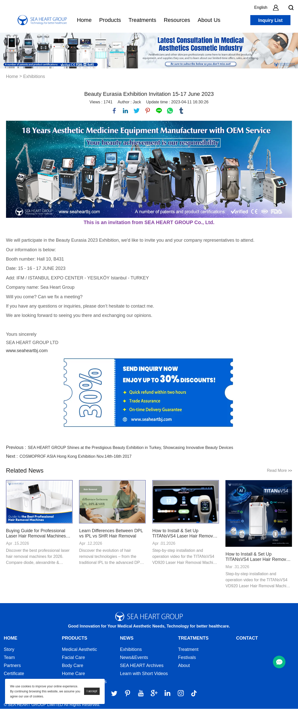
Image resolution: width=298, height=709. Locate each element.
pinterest (147, 110)
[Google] (154, 693)
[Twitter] (114, 693)
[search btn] (291, 7)
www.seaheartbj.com (27, 350)
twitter (136, 110)
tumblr (181, 110)
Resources (177, 20)
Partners (12, 665)
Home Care (73, 673)
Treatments (142, 20)
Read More (279, 470)
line (159, 110)
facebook (114, 110)
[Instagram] (181, 693)
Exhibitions (34, 76)
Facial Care (73, 657)
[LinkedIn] (167, 693)
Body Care (72, 665)
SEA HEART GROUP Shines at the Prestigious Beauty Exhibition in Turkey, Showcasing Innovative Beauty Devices (130, 447)
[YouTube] (141, 693)
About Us (209, 20)
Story (9, 649)
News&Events (134, 657)
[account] (275, 7)
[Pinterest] (128, 693)
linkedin (125, 110)
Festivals (187, 657)
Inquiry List (270, 20)
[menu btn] (279, 662)
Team (9, 657)
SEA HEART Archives (141, 665)
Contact (247, 638)
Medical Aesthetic (79, 649)
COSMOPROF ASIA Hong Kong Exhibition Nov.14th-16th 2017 (76, 456)
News (127, 638)
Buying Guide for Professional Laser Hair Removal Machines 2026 (36, 533)
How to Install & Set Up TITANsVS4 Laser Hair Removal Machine (184, 533)
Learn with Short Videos (144, 673)
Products (110, 20)
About (184, 665)
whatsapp (170, 110)
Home (84, 20)
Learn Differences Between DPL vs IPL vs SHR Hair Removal (111, 533)
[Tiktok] (194, 693)
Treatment (188, 649)
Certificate (14, 673)
